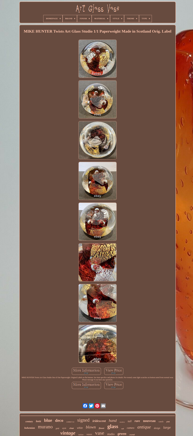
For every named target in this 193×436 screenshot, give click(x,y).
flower (101, 428)
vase (99, 433)
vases (89, 434)
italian (81, 434)
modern (122, 422)
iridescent (99, 421)
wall (122, 429)
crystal (132, 434)
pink (168, 422)
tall (129, 421)
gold (57, 428)
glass (112, 426)
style (64, 428)
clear (71, 428)
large (167, 427)
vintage (67, 433)
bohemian (29, 427)
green (122, 434)
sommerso (70, 422)
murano (45, 426)
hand (113, 420)
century (29, 421)
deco (59, 420)
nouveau (149, 421)
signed (83, 420)
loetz (38, 421)
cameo (130, 427)
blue (48, 420)
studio (111, 434)
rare (137, 421)
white (80, 427)
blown (91, 427)
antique (144, 426)
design (157, 428)
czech (161, 421)
